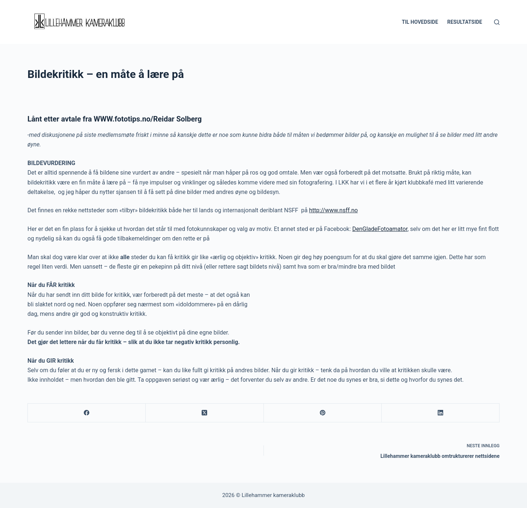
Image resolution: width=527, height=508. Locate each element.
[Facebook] (87, 413)
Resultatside (464, 22)
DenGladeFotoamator (379, 228)
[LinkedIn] (441, 413)
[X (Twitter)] (205, 413)
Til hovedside (420, 22)
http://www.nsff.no (333, 210)
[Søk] (497, 22)
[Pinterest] (323, 413)
